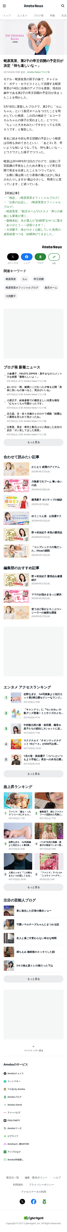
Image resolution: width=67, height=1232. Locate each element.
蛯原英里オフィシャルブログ (22, 287)
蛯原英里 (11, 279)
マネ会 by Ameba (16, 1089)
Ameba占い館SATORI (18, 1143)
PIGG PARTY (13, 1120)
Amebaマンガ (14, 1128)
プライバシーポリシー (41, 1184)
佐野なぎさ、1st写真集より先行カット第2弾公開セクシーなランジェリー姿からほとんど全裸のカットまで (43, 699)
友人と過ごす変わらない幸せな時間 (36, 938)
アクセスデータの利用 (33, 1191)
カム (24, 279)
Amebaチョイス (15, 1073)
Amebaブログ (14, 1096)
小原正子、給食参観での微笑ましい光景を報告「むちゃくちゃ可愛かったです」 (33, 402)
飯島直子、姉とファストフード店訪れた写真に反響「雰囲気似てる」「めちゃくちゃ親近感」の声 (51, 816)
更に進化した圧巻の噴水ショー (33, 910)
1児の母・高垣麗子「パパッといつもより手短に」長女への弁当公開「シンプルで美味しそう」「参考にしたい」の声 (43, 761)
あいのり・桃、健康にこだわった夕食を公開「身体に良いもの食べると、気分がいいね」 (34, 388)
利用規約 (18, 1184)
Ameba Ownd (14, 1104)
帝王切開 (39, 279)
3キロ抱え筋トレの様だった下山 (34, 965)
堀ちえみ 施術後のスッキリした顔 (35, 951)
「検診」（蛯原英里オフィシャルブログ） (33, 198)
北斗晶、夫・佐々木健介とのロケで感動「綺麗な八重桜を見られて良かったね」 (34, 415)
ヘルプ (57, 1177)
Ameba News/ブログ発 (38, 72)
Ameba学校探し (15, 1159)
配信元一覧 (12, 1177)
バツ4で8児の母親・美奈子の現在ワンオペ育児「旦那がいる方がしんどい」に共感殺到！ (51, 846)
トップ (7, 15)
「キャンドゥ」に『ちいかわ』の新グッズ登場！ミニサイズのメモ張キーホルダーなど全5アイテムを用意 (43, 715)
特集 (52, 15)
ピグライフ (12, 1136)
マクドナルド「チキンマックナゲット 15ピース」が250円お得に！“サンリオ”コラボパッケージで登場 (43, 746)
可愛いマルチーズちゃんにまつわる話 (37, 924)
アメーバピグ (13, 1112)
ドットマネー (13, 1081)
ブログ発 (39, 15)
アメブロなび (13, 1151)
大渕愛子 (11, 296)
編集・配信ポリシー (36, 1177)
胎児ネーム (51, 287)
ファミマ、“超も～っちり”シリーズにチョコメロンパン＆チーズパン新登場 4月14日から (20, 816)
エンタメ (22, 15)
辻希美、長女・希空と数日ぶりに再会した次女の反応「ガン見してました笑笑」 (34, 428)
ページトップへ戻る (33, 1049)
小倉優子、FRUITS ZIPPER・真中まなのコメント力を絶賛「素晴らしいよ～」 (34, 375)
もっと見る (33, 442)
